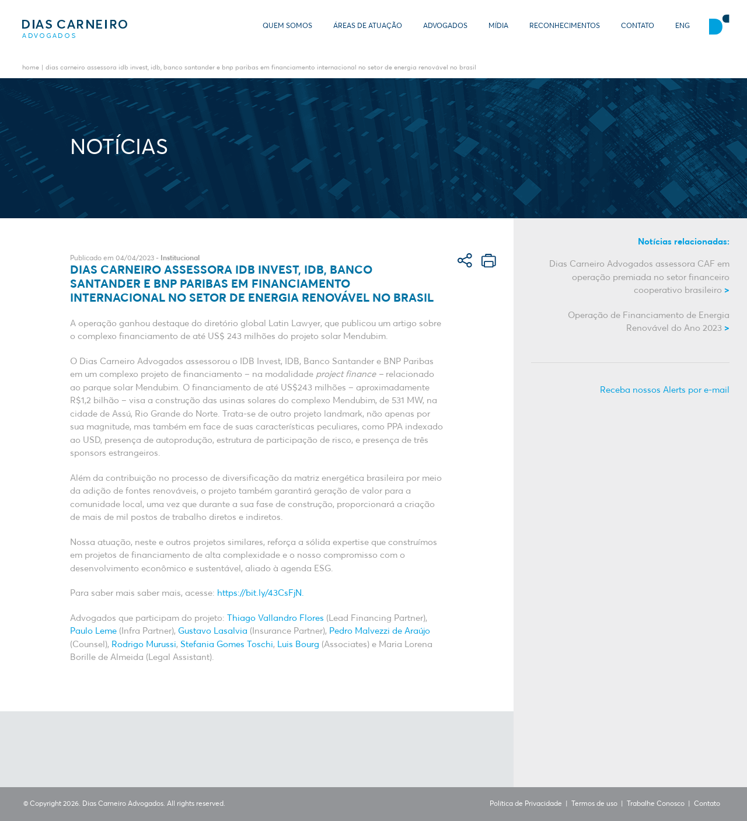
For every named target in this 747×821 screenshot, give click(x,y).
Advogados (445, 26)
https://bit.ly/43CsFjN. (259, 593)
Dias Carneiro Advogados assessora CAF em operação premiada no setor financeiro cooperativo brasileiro (639, 277)
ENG (682, 26)
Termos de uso (594, 804)
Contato (637, 26)
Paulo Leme (93, 631)
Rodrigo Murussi (143, 644)
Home (30, 68)
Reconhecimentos (564, 26)
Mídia (498, 26)
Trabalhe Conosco (656, 804)
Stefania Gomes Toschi (225, 644)
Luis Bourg (297, 644)
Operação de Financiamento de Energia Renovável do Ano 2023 (648, 322)
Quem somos (287, 26)
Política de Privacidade (526, 804)
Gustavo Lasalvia (212, 631)
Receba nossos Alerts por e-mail (664, 390)
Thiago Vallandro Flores (275, 618)
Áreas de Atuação (367, 26)
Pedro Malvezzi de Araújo (379, 631)
